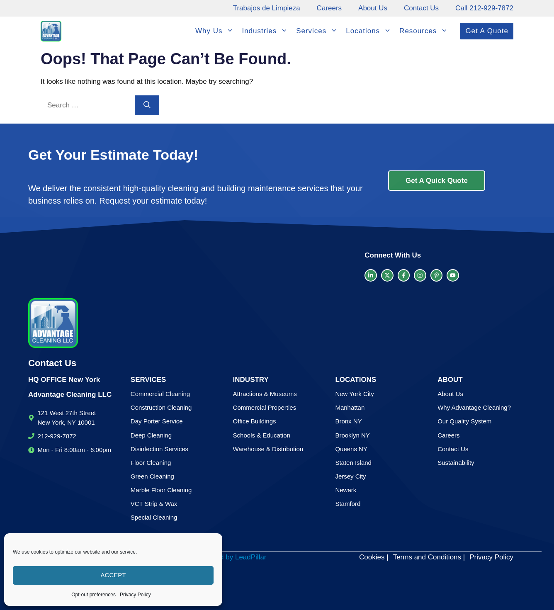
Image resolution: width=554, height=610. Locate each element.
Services (319, 31)
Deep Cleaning (151, 435)
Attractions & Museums (265, 393)
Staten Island (353, 462)
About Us (372, 8)
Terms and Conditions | (429, 557)
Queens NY (351, 448)
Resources (425, 31)
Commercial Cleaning (160, 393)
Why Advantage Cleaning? (474, 407)
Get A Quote (486, 31)
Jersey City (350, 476)
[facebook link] (404, 275)
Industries (267, 31)
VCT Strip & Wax (154, 503)
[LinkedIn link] (370, 275)
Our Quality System (464, 421)
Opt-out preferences (93, 595)
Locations (370, 31)
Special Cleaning (154, 517)
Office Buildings (254, 421)
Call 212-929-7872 (484, 8)
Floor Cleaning (151, 462)
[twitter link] (387, 275)
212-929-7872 (57, 436)
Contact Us (421, 8)
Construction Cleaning (161, 407)
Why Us (216, 31)
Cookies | (374, 557)
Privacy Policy (135, 595)
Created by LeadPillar (232, 557)
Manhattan (349, 407)
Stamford (347, 503)
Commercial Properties (264, 407)
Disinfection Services (159, 448)
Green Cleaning (152, 476)
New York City (354, 393)
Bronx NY (348, 421)
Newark (345, 489)
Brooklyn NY (352, 435)
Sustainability (455, 462)
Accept (113, 574)
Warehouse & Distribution (268, 448)
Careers (329, 8)
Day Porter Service (157, 421)
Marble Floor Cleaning (161, 489)
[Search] (147, 105)
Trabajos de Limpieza (266, 8)
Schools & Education (261, 435)
